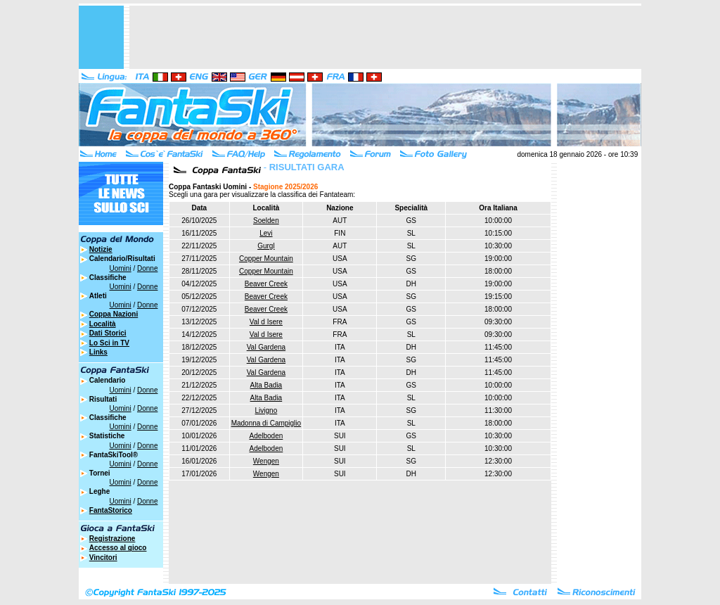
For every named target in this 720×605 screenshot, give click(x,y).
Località (102, 324)
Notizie (100, 249)
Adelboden (266, 436)
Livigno (266, 410)
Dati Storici (108, 333)
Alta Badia (266, 385)
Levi (265, 233)
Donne (147, 268)
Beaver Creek (266, 284)
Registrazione (112, 538)
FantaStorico (110, 510)
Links (98, 352)
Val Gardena (266, 347)
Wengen (266, 461)
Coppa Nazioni (113, 314)
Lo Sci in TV (109, 343)
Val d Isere (266, 322)
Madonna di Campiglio (266, 423)
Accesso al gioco (118, 548)
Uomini (120, 268)
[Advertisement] (385, 37)
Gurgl (265, 246)
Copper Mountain (266, 258)
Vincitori (103, 557)
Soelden (266, 220)
